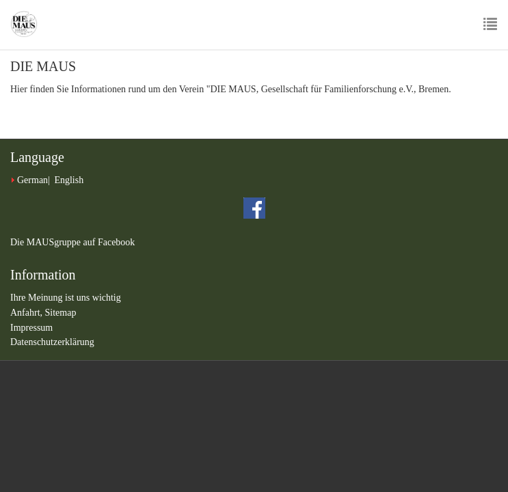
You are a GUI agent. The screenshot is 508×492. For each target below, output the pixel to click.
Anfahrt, (27, 313)
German (32, 180)
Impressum (31, 328)
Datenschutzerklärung (52, 342)
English (68, 180)
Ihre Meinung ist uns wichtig (65, 297)
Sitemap (61, 313)
